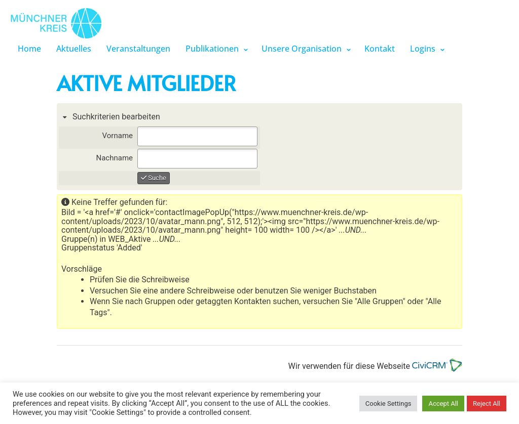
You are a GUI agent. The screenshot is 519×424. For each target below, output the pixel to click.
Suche (153, 178)
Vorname (117, 135)
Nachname (114, 157)
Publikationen (212, 48)
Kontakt (379, 48)
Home (29, 48)
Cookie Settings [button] (388, 403)
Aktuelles (73, 48)
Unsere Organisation (302, 48)
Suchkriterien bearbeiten (115, 116)
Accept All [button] (443, 403)
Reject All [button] (486, 403)
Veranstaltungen (138, 48)
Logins (422, 48)
